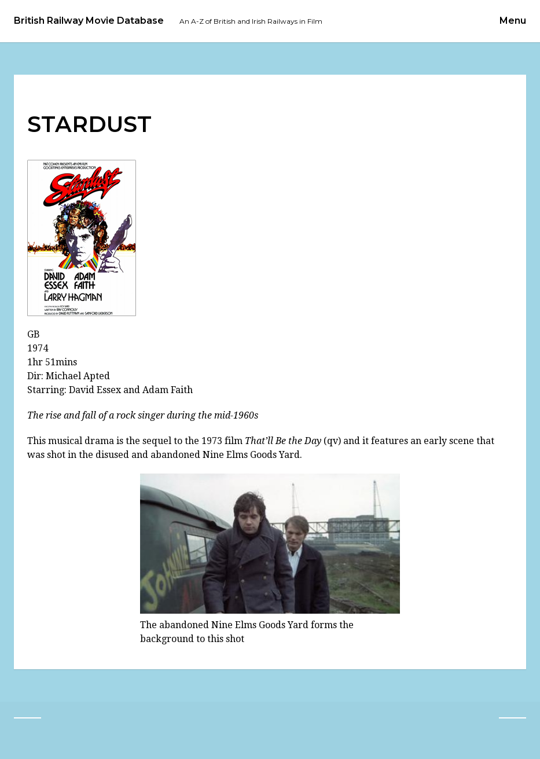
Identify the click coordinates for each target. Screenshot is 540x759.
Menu (512, 20)
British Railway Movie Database (89, 20)
